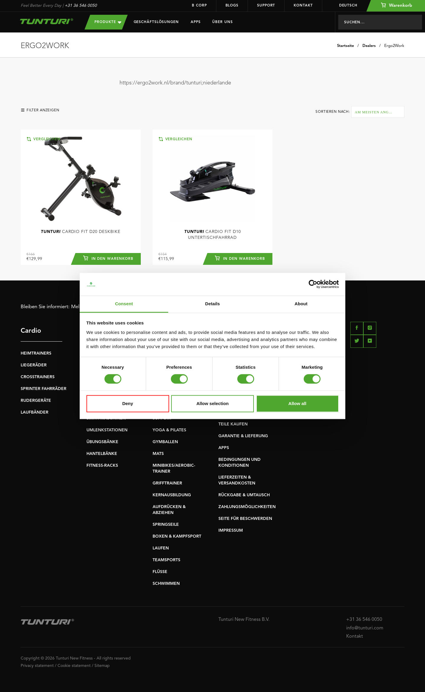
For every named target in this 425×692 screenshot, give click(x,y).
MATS (158, 454)
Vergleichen (44, 139)
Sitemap (102, 666)
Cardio (31, 331)
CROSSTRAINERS (38, 377)
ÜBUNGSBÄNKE (102, 442)
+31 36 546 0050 (81, 6)
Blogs (232, 5)
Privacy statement (37, 666)
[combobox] (377, 112)
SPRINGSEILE (166, 525)
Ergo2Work (394, 46)
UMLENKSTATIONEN (107, 430)
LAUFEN (161, 548)
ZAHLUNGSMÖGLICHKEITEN (247, 507)
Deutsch (344, 5)
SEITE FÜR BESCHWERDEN (245, 519)
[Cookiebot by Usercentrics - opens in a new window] (313, 284)
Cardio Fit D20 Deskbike (80, 232)
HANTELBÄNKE (101, 454)
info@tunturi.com (364, 628)
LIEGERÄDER (34, 365)
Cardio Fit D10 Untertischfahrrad (212, 235)
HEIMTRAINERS (36, 353)
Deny (127, 403)
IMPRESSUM (230, 530)
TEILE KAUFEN (233, 424)
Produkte (107, 22)
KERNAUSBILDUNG (172, 495)
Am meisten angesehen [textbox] (379, 112)
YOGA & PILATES (169, 430)
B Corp (199, 5)
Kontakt (303, 5)
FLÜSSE (160, 572)
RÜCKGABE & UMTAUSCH (244, 495)
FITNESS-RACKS (102, 465)
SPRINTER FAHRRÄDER (43, 389)
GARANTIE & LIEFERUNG (243, 436)
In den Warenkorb (108, 258)
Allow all (297, 403)
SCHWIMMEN (166, 584)
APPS (223, 448)
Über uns (222, 22)
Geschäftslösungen (156, 22)
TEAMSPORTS (166, 560)
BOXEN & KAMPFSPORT (177, 536)
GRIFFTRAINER (167, 483)
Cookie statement (74, 666)
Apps (196, 22)
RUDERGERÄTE (36, 401)
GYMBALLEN (165, 442)
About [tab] (301, 303)
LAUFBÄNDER (34, 412)
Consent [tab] (124, 303)
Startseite (345, 46)
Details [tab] (212, 303)
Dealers (369, 46)
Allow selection (212, 403)
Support (266, 5)
